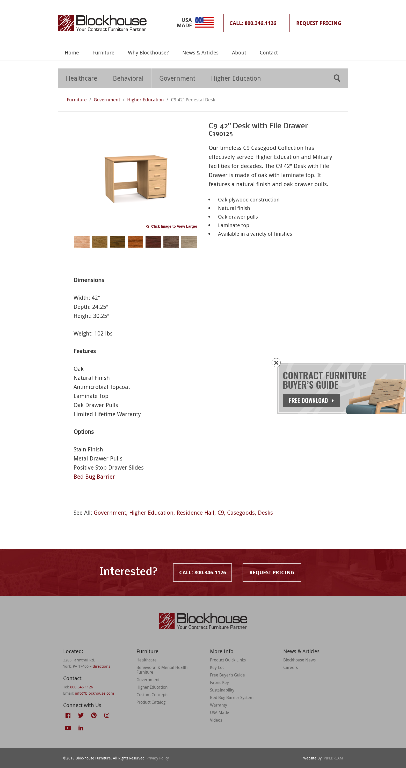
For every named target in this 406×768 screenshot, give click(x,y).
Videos (216, 720)
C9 (221, 512)
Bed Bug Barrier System (231, 697)
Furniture (103, 52)
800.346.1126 (81, 686)
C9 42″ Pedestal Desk (193, 99)
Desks (265, 512)
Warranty (218, 705)
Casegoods (241, 512)
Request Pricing (318, 22)
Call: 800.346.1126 (252, 22)
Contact (269, 52)
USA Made (219, 712)
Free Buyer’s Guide (227, 675)
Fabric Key (219, 682)
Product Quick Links (228, 660)
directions (101, 666)
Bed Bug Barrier (94, 476)
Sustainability (222, 690)
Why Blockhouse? (148, 52)
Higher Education (236, 78)
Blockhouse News (299, 660)
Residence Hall (195, 512)
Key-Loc (217, 667)
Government (177, 78)
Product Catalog (150, 702)
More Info (222, 651)
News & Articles (200, 52)
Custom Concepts (152, 694)
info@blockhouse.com (94, 693)
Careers (290, 667)
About (239, 52)
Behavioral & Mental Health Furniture (161, 670)
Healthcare (81, 78)
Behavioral (128, 78)
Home (72, 52)
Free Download (313, 400)
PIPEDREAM (333, 758)
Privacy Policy (158, 758)
